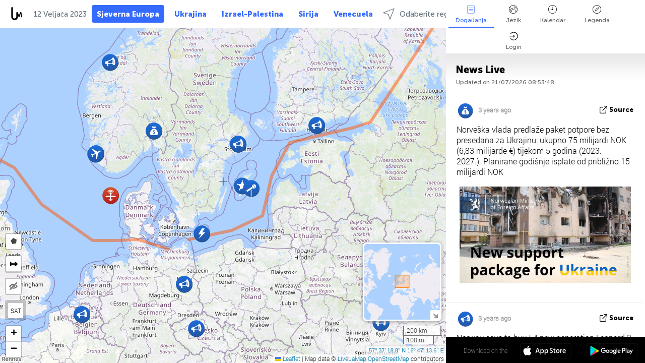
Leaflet (287, 358)
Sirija (308, 14)
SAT (16, 311)
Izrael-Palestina (252, 14)
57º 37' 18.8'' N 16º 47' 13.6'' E (406, 350)
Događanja (471, 14)
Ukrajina (190, 14)
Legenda (597, 14)
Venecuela (353, 14)
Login (514, 41)
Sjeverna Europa (128, 14)
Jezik (513, 14)
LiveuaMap (352, 358)
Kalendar (552, 14)
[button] (110, 195)
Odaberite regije (420, 14)
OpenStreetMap (388, 358)
